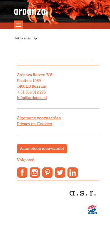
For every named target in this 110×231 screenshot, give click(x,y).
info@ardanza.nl (32, 98)
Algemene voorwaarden (39, 118)
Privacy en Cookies (34, 124)
